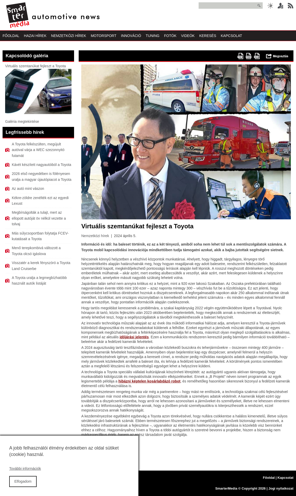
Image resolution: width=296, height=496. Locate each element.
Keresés (207, 36)
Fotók (170, 36)
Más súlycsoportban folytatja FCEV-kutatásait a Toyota (40, 236)
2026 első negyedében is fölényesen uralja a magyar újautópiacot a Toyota (41, 176)
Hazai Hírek (35, 36)
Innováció (131, 36)
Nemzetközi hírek (95, 236)
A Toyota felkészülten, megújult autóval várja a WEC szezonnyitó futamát (38, 150)
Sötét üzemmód (270, 5)
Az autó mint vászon (28, 188)
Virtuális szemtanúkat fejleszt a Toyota (35, 66)
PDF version (240, 56)
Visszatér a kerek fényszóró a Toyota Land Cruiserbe (41, 265)
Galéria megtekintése (22, 121)
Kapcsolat (231, 36)
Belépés (280, 5)
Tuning (153, 36)
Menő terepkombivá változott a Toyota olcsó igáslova (36, 251)
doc (257, 56)
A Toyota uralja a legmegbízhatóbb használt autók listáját (39, 280)
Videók (188, 36)
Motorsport (103, 36)
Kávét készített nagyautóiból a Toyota (41, 165)
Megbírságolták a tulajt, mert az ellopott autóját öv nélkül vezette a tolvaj (39, 218)
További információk (25, 474)
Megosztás (277, 56)
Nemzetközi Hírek (68, 36)
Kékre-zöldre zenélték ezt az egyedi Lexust (40, 200)
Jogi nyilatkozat (280, 488)
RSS (290, 5)
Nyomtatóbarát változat (248, 56)
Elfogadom (23, 487)
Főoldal (11, 36)
